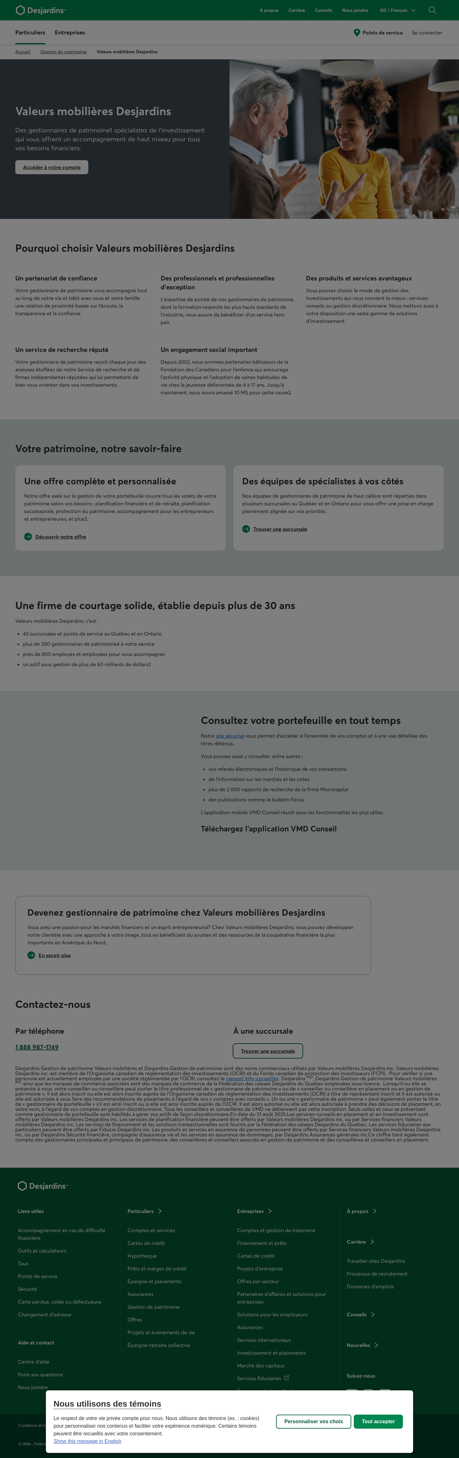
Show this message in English (87, 1441)
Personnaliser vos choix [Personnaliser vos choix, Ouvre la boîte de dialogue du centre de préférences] (313, 1421)
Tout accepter (378, 1421)
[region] (229, 1421)
